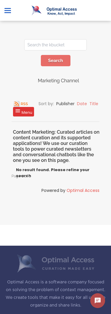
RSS (24, 104)
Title (93, 104)
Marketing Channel (58, 80)
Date (82, 104)
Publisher (65, 104)
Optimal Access (83, 190)
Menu (23, 111)
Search (55, 60)
